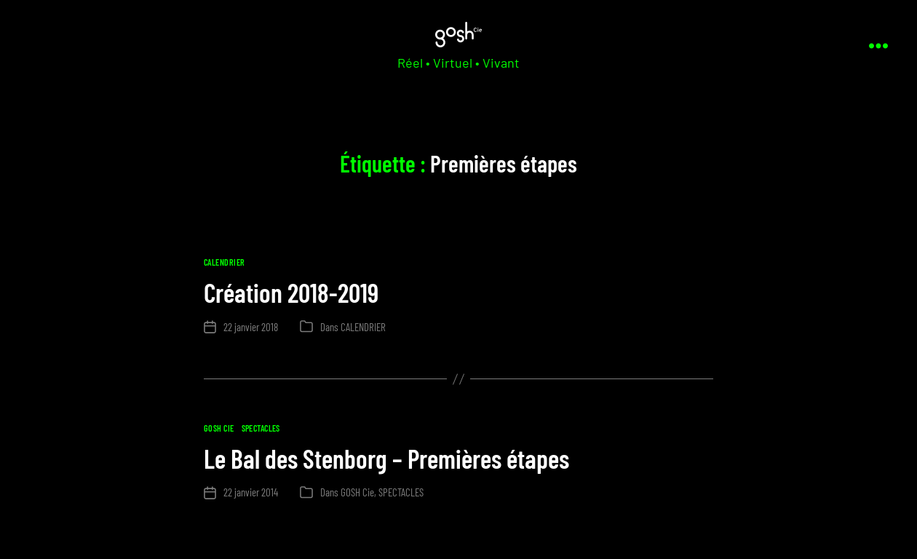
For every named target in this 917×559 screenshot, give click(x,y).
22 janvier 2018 (250, 326)
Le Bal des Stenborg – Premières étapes (386, 458)
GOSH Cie (219, 428)
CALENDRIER (224, 262)
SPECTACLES (261, 428)
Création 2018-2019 (291, 292)
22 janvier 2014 (250, 492)
